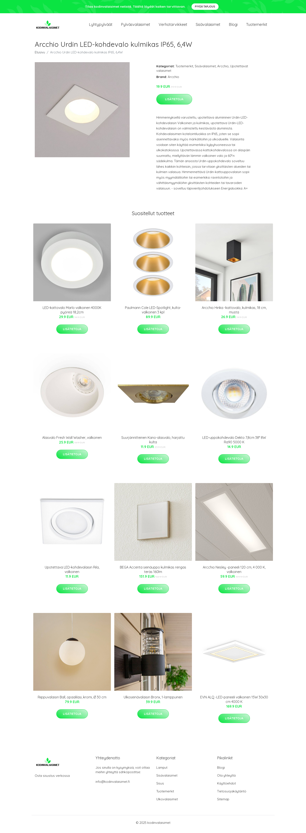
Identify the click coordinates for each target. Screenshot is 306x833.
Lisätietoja (174, 102)
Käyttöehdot (226, 786)
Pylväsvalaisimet (135, 26)
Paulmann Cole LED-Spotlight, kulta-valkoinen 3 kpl (153, 313)
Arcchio (223, 69)
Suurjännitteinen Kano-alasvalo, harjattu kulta (153, 442)
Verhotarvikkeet (173, 26)
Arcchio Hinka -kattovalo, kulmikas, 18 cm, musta (234, 313)
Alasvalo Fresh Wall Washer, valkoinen (72, 440)
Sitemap (223, 802)
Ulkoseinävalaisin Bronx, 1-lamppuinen (153, 700)
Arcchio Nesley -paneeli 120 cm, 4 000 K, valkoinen (234, 572)
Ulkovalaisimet (167, 802)
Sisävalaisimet (208, 26)
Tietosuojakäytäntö (231, 794)
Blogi (233, 26)
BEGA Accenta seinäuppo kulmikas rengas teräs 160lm (153, 572)
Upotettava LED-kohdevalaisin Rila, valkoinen (72, 572)
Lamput (161, 770)
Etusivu (40, 55)
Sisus (160, 786)
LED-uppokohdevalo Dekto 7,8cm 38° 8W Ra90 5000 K (234, 442)
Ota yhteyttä (226, 778)
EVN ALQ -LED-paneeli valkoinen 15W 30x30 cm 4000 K (234, 702)
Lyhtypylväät (100, 26)
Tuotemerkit (256, 26)
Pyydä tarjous (205, 6)
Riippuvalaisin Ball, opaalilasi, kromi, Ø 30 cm (72, 700)
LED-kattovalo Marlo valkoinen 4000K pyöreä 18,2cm (72, 313)
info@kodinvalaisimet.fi (113, 785)
